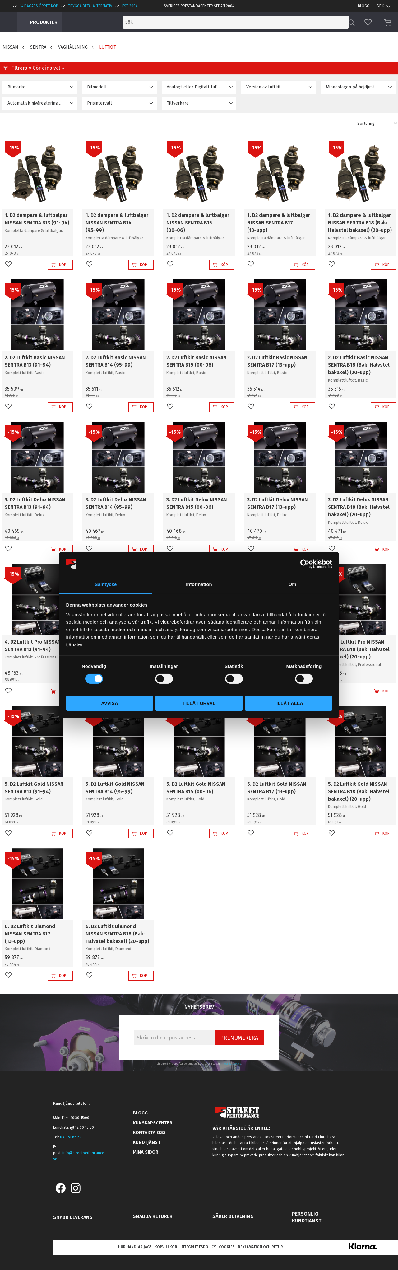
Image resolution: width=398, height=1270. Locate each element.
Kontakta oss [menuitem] (149, 1132)
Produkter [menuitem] (44, 22)
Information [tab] (199, 584)
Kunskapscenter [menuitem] (152, 1123)
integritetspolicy (231, 1063)
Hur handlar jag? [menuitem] (134, 1247)
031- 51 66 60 (71, 1137)
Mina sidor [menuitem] (145, 1152)
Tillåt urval (199, 703)
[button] (368, 22)
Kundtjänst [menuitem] (146, 1142)
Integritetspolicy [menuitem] (198, 1247)
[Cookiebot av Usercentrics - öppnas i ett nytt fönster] (305, 564)
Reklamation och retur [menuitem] (260, 1247)
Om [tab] (292, 584)
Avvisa (109, 703)
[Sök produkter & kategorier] (295, 22)
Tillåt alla (288, 703)
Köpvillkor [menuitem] (166, 1247)
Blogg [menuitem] (363, 6)
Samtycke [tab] (106, 584)
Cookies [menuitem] (227, 1247)
